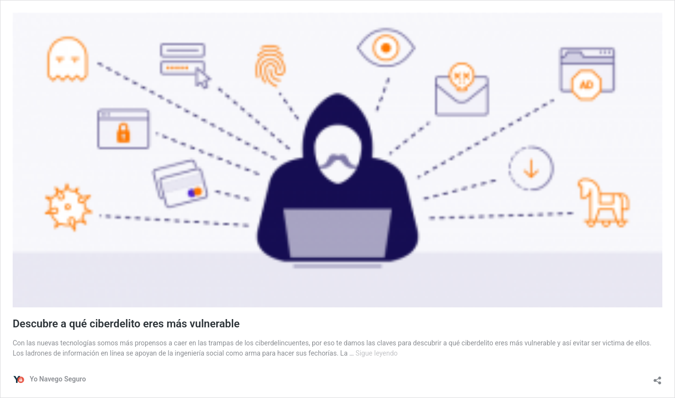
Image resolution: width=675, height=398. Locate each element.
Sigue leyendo (377, 353)
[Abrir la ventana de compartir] (657, 378)
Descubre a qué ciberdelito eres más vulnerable (126, 324)
